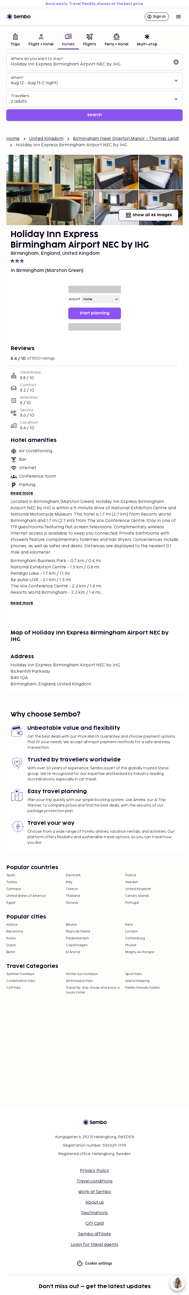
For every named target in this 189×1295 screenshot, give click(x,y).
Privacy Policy (94, 1170)
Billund (71, 925)
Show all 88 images (148, 215)
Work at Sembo (94, 1191)
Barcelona (14, 932)
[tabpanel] (94, 87)
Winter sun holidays (82, 974)
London (131, 932)
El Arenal (73, 952)
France (130, 875)
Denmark (73, 875)
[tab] (15, 40)
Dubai (11, 945)
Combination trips (20, 981)
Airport (74, 299)
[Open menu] (178, 16)
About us (94, 1202)
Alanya (11, 925)
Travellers (20, 96)
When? (17, 78)
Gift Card (94, 1223)
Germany (13, 889)
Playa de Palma (78, 932)
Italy (69, 882)
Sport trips (133, 974)
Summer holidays (20, 974)
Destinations (94, 1213)
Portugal (132, 903)
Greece (72, 889)
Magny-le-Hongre (139, 952)
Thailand (73, 896)
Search (94, 115)
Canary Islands (137, 896)
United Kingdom (46, 138)
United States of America (26, 896)
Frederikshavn (77, 938)
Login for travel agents (94, 1244)
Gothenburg (135, 938)
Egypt (11, 903)
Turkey (11, 882)
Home (13, 138)
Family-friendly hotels (142, 988)
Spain (10, 875)
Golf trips (13, 988)
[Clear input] (176, 62)
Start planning (94, 313)
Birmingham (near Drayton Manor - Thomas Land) (126, 138)
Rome (11, 938)
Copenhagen (77, 945)
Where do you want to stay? (37, 58)
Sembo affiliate (94, 1234)
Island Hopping (137, 981)
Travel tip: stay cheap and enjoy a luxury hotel (93, 990)
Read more (22, 493)
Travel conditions (94, 1181)
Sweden (131, 882)
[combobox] (90, 64)
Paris (129, 925)
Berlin (10, 952)
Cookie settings (94, 1263)
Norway (72, 903)
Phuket (130, 945)
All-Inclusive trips (79, 981)
